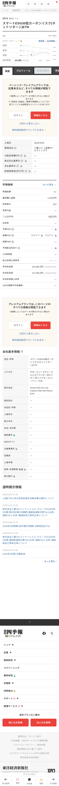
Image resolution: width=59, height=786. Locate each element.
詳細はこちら (41, 115)
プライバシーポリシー (24, 745)
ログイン (18, 115)
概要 (7, 71)
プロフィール (23, 70)
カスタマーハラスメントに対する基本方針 (29, 753)
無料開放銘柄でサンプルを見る (28, 130)
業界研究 (9, 675)
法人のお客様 (43, 722)
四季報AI (9, 691)
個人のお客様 (15, 722)
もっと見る (48, 185)
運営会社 (22, 736)
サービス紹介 (35, 736)
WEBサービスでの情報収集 (35, 740)
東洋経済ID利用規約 (29, 757)
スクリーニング (12, 668)
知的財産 (41, 745)
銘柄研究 (16, 10)
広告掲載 (15, 740)
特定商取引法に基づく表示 (29, 749)
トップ (5, 10)
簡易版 (41, 41)
